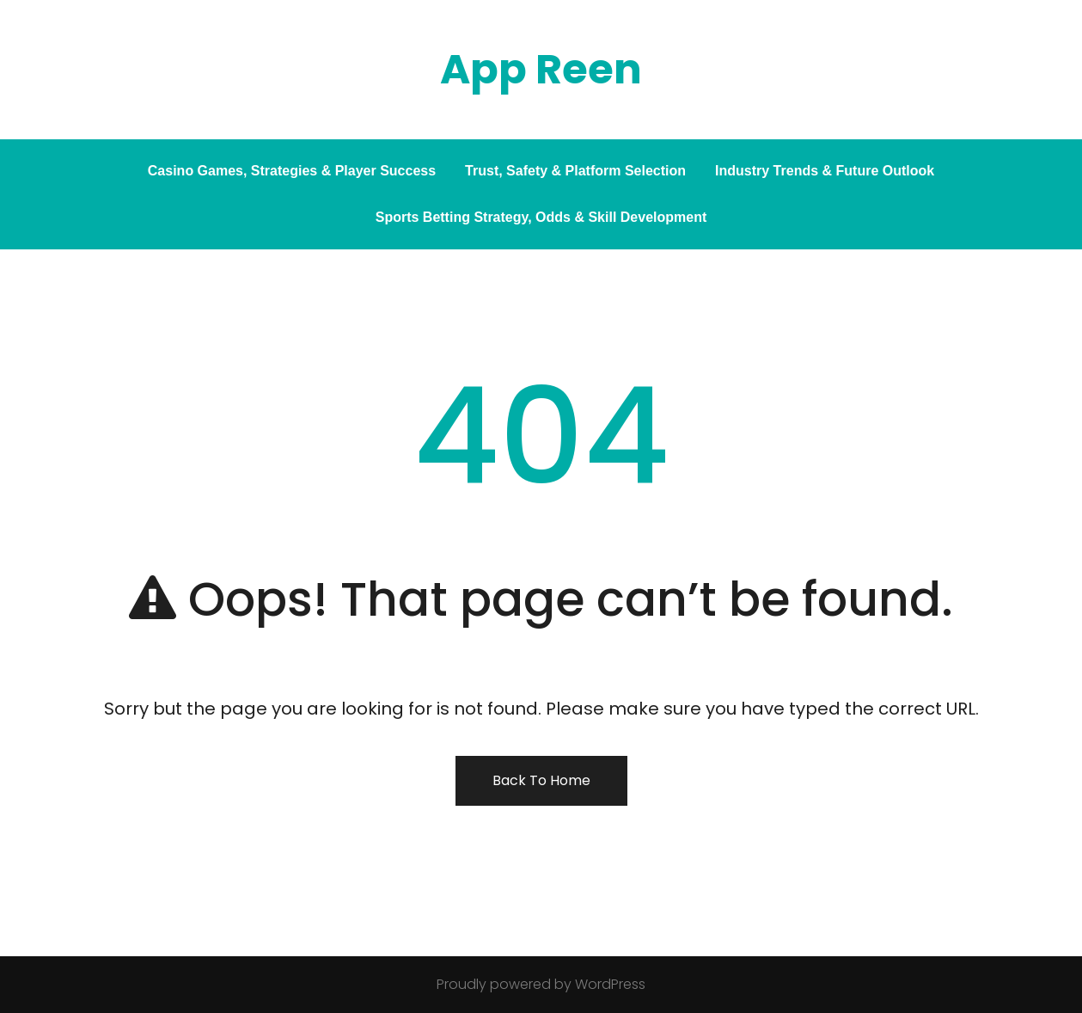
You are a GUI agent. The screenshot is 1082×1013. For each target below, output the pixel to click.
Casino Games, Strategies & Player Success (292, 170)
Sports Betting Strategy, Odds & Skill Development (541, 217)
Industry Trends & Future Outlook (824, 170)
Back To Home (541, 780)
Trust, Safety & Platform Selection (575, 170)
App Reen (541, 69)
